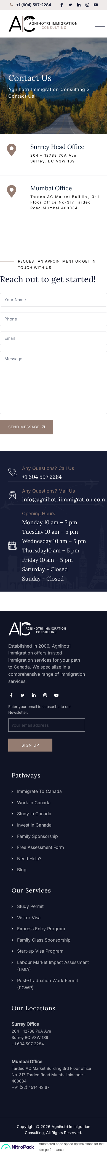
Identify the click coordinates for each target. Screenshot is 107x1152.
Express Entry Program (41, 928)
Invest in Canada (34, 825)
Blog (21, 869)
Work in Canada (33, 802)
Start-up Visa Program (40, 951)
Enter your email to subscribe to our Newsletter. (46, 718)
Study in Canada (34, 813)
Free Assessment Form (40, 847)
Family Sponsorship (37, 836)
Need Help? (29, 858)
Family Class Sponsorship (44, 940)
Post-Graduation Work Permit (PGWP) (47, 984)
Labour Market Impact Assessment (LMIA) (53, 965)
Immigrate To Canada (39, 791)
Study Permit (30, 906)
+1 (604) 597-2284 (29, 4)
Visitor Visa (29, 917)
